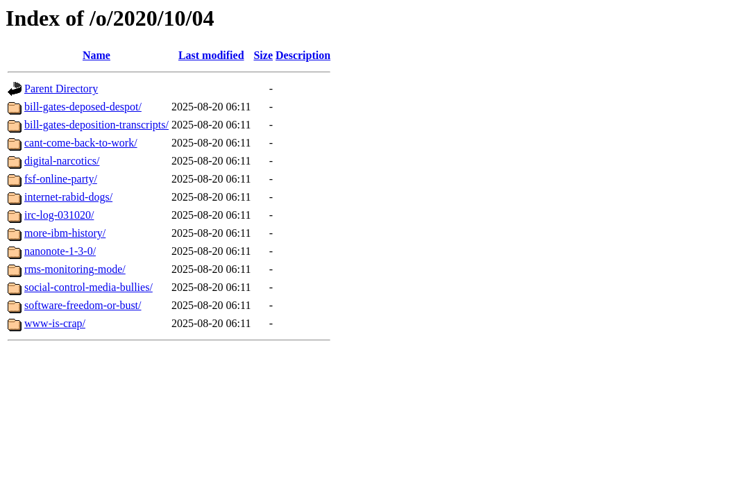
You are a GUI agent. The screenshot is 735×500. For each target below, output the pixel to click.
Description (303, 55)
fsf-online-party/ (60, 179)
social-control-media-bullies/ (88, 287)
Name (96, 55)
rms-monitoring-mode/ (75, 269)
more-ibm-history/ (64, 233)
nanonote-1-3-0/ (60, 251)
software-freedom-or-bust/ (83, 305)
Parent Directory (61, 88)
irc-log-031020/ (59, 215)
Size (263, 55)
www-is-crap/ (54, 323)
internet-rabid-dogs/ (68, 197)
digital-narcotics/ (61, 161)
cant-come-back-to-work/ (80, 143)
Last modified (211, 55)
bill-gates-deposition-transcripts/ (96, 125)
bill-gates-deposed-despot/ (83, 106)
